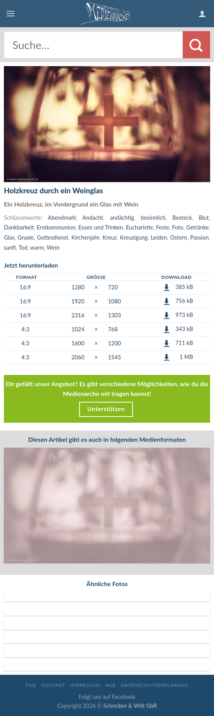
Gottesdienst (53, 237)
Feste (162, 227)
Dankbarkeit (19, 227)
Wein (53, 247)
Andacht (93, 217)
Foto (177, 227)
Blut (204, 217)
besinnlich (153, 217)
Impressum (85, 685)
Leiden (159, 237)
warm (37, 247)
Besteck (182, 217)
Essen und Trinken (100, 227)
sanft (10, 247)
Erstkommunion (56, 227)
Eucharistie (139, 227)
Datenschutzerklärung (154, 685)
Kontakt (53, 685)
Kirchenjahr (85, 237)
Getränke (197, 227)
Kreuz (110, 237)
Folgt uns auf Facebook (107, 696)
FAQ (31, 685)
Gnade (26, 237)
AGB (110, 685)
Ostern (178, 237)
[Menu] (10, 13)
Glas (9, 237)
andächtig (122, 217)
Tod (23, 247)
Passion (199, 237)
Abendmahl (62, 217)
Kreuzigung (134, 237)
